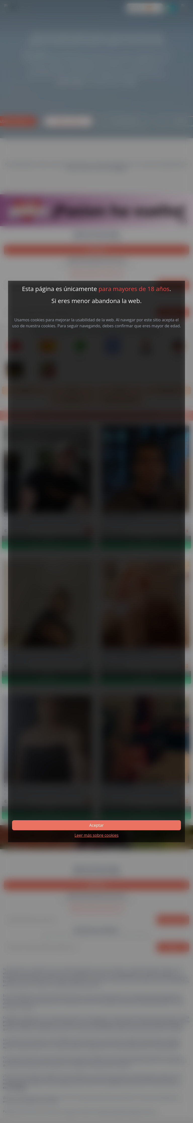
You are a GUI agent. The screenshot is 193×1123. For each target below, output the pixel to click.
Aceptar (96, 825)
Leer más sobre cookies (96, 835)
